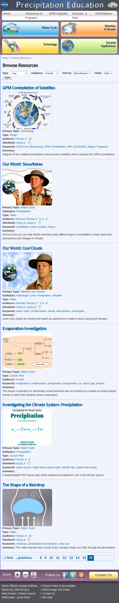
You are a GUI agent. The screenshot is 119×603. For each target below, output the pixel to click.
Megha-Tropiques (98, 146)
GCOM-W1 (80, 146)
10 (51, 558)
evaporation (23, 383)
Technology (27, 131)
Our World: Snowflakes (22, 164)
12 (64, 558)
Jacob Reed (23, 597)
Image (13, 134)
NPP (69, 146)
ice (80, 383)
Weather (57, 295)
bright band (39, 467)
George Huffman (28, 585)
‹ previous (24, 558)
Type (5, 73)
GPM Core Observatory (29, 146)
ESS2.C (21, 142)
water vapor (22, 311)
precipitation (55, 383)
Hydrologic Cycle (26, 295)
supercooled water (86, 467)
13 (71, 558)
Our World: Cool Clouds (22, 248)
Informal (20, 218)
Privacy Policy (50, 585)
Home (6, 13)
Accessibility (68, 585)
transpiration (70, 383)
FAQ (75, 17)
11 (58, 558)
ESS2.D (31, 307)
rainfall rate (68, 467)
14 (77, 558)
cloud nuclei (54, 467)
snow (33, 226)
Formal (20, 138)
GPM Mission (103, 13)
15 (84, 558)
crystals (42, 226)
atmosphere (63, 311)
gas (93, 383)
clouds (51, 311)
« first (8, 558)
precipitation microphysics (43, 543)
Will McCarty (22, 589)
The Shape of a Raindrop (23, 485)
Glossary (77, 13)
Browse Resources (21, 58)
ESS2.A (21, 223)
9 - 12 (28, 138)
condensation (38, 311)
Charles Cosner (27, 593)
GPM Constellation (55, 146)
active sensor (23, 467)
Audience (37, 73)
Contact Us (103, 575)
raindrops (21, 543)
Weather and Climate (33, 291)
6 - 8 (38, 218)
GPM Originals (58, 13)
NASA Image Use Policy (56, 589)
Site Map (47, 597)
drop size (64, 543)
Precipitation (23, 211)
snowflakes (22, 226)
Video (13, 215)
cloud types (78, 311)
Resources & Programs (33, 15)
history (51, 226)
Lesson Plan (17, 375)
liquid (86, 383)
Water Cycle (28, 207)
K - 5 (45, 218)
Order (98, 73)
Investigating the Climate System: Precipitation (42, 405)
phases (100, 383)
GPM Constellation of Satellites (28, 88)
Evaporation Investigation (24, 328)
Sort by (67, 73)
